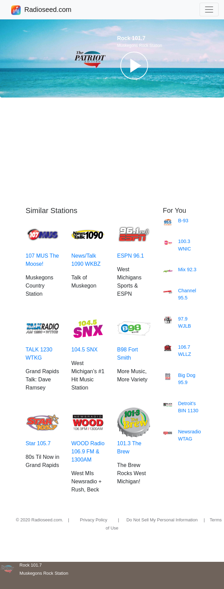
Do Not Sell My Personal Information (162, 519)
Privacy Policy (93, 519)
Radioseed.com (47, 10)
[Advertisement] (112, 152)
